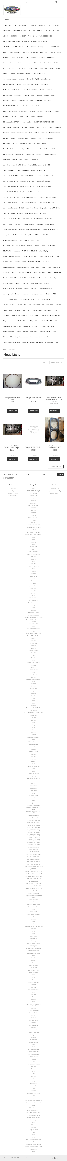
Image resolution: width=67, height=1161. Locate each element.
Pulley (58, 256)
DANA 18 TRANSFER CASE (12, 90)
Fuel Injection (27, 122)
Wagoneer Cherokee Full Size (51, 315)
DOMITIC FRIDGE (9, 106)
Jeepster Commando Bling (11, 342)
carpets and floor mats (34, 63)
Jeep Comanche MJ (26, 192)
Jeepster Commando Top (54, 491)
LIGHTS (26, 240)
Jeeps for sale (49, 224)
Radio (24, 262)
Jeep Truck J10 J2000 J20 (11, 219)
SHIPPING (57, 272)
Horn (38, 143)
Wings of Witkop (45, 331)
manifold (29, 245)
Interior (14, 159)
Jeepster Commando (42, 337)
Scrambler (6, 272)
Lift (21, 240)
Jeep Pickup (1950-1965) (47, 202)
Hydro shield (30, 154)
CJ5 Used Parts (21, 68)
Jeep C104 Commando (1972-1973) (39, 165)
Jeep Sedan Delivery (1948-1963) (13, 208)
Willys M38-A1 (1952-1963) (12, 326)
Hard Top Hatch (23, 138)
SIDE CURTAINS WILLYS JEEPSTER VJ (22, 278)
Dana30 (46, 95)
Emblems (40, 111)
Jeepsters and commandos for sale (30, 229)
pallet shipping (43, 251)
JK (58, 229)
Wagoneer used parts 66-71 (12, 321)
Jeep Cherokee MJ (9, 170)
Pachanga (17, 251)
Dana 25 (42, 90)
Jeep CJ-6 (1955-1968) (44, 181)
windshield (33, 331)
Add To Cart (13, 410)
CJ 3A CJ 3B (47, 63)
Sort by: (45, 362)
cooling (19, 84)
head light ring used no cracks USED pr (54, 447)
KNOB (37, 235)
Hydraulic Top (19, 154)
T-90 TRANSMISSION (43, 299)
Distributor (47, 100)
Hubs (46, 149)
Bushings (42, 57)
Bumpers (33, 57)
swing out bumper (38, 294)
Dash (52, 95)
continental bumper (23, 73)
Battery (33, 47)
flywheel (40, 116)
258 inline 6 (32, 25)
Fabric (21, 116)
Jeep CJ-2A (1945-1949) (38, 170)
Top (23, 310)
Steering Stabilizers (46, 288)
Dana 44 (26, 95)
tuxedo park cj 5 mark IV (19, 315)
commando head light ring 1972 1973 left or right (12, 447)
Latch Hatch (45, 235)
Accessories (49, 342)
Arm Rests (25, 41)
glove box (58, 127)
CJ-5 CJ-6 (6, 68)
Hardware (33, 138)
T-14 (54, 294)
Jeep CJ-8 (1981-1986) (10, 192)
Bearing (40, 47)
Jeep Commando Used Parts (24, 337)
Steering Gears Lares (30, 288)
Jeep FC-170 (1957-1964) (48, 197)
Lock (32, 240)
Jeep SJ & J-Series (32, 208)
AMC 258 (32, 30)
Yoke (11, 337)
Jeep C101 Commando (31, 159)
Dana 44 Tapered (36, 95)
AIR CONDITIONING (20, 30)
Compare (14, 407)
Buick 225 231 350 (17, 57)
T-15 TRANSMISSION (10, 299)
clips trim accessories (47, 68)
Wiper (54, 331)
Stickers (17, 294)
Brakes (59, 52)
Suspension (26, 294)
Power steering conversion (11, 256)
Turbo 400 (6, 315)
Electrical (32, 111)
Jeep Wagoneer (27, 219)
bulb (27, 57)
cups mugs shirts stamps (31, 84)
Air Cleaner (6, 30)
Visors (37, 315)
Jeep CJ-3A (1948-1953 (10, 176)
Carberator (21, 63)
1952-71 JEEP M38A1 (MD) (17, 25)
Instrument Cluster (50, 154)
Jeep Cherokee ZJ (23, 170)
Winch (19, 331)
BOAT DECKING (15, 52)
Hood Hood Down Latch (27, 143)
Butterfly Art (51, 57)
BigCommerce (59, 1158)
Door (19, 106)
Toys (28, 310)
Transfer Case (37, 310)
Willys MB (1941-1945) (30, 326)
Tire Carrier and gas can (36, 305)
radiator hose (7, 262)
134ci (5, 25)
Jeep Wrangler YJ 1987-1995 (12, 224)
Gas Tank (24, 127)
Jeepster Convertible (10, 229)
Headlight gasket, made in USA (12, 398)
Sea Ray (14, 272)
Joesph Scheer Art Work (11, 235)
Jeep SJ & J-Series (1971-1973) (50, 208)
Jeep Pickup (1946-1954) (29, 202)
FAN (27, 116)
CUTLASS (44, 84)
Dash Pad (6, 100)
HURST (52, 149)
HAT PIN (41, 138)
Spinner (18, 283)
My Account (28, 2)
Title (10, 310)
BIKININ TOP (55, 47)
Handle (5, 138)
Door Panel (26, 106)
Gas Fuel (16, 127)
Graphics (6, 133)
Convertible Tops (8, 84)
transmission (48, 310)
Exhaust (5, 116)
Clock (58, 68)
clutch (5, 73)
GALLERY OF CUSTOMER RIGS (44, 122)
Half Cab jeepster (54, 133)
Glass (50, 127)
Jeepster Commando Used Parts (32, 342)
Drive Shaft (35, 106)
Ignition (38, 154)
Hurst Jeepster (8, 154)
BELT (46, 47)
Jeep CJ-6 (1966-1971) (10, 186)
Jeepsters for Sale (49, 229)
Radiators (17, 262)
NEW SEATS (7, 251)
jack (20, 159)
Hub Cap (21, 149)
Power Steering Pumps (46, 256)
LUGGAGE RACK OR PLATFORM (14, 245)
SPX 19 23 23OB (8, 288)
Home (4, 349)
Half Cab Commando (40, 133)
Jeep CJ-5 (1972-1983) (27, 181)
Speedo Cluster (8, 283)
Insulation (6, 159)
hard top (12, 138)
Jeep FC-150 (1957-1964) (30, 197)
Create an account (48, 2)
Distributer (38, 100)
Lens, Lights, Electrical (10, 240)
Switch (48, 294)
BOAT (5, 52)
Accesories (56, 25)
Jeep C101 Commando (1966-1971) (14, 165)
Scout (43, 267)
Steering (19, 288)
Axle (27, 47)
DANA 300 (18, 95)
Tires (5, 310)
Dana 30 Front (7, 95)
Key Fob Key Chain (27, 235)
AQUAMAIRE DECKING (44, 36)
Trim (55, 310)
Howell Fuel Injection (10, 149)
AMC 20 (39, 30)
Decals (14, 100)
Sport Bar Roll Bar (36, 283)
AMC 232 (48, 30)
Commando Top (54, 488)
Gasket (31, 127)
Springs (46, 283)
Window (25, 331)
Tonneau (17, 310)
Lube (38, 240)
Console (12, 73)
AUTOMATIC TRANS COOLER (13, 47)
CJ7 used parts (33, 68)
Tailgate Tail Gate (8, 305)
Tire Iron (58, 305)
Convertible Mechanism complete (14, 79)
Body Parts (43, 52)
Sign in (40, 2)
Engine (57, 111)
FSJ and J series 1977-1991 (11, 122)
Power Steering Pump (30, 256)
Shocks (5, 278)
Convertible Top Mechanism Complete (39, 79)
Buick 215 (6, 57)
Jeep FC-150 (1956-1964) (11, 197)
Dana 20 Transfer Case (30, 90)
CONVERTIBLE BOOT (39, 73)
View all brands (54, 493)
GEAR (45, 127)
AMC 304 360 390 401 (10, 36)
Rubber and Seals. (23, 267)
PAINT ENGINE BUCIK (29, 251)
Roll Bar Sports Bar (9, 267)
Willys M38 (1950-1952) (49, 321)
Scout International (54, 267)
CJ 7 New (57, 63)
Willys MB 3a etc (35, 321)
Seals (35, 272)
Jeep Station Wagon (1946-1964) (35, 213)
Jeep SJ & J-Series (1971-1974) (13, 213)
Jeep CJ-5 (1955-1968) (10, 181)
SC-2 (37, 267)
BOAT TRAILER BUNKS (30, 52)
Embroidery (48, 111)
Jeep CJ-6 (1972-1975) (27, 186)
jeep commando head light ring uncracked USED (33, 447)
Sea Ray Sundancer (25, 272)
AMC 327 (23, 36)
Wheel (25, 321)
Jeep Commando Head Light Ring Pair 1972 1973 (54, 398)
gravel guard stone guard (19, 133)
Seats (50, 272)
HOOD (15, 143)
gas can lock (7, 127)
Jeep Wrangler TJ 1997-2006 (43, 219)
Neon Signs (51, 245)
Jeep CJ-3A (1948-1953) (28, 176)
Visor (31, 315)
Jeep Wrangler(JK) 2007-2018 (33, 224)
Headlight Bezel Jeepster (33, 397)
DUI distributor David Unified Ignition (15, 111)
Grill (30, 133)
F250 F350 (14, 116)
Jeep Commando (40, 192)
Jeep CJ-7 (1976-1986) (44, 186)
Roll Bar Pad (45, 262)
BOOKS (52, 52)
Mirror (43, 245)
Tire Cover (49, 305)
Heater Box (6, 143)
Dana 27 (49, 90)
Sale (56, 342)
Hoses (44, 143)
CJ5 (13, 68)
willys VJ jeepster (8, 331)
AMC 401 (31, 36)
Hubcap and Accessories (34, 149)
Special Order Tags (51, 278)
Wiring (5, 337)
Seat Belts (42, 272)
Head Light (50, 138)
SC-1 (32, 267)
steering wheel (8, 294)
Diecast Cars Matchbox (25, 100)
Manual (37, 245)
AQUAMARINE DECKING (11, 41)
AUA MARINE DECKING (39, 41)
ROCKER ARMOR (34, 262)
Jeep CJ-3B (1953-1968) (45, 176)
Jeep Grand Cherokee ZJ (11, 202)
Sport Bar (26, 283)
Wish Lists (34, 2)
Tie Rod (19, 305)
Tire (25, 305)
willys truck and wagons (46, 326)
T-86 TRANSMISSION (27, 299)
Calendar (13, 63)
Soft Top (40, 278)
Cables (5, 63)
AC (50, 25)
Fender (33, 116)
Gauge (38, 127)
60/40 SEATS (42, 25)
